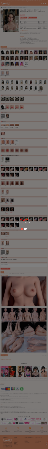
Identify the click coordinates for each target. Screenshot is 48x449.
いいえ (26, 229)
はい (21, 229)
